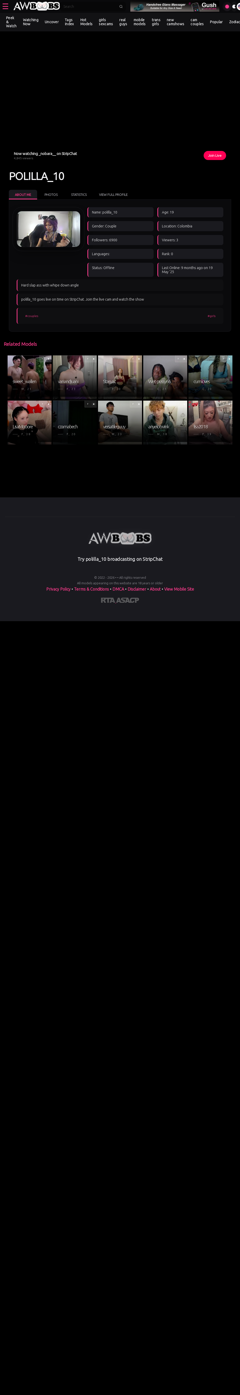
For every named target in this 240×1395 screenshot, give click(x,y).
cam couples (197, 22)
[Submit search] (121, 6)
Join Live (215, 155)
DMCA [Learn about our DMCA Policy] (118, 589)
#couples (31, 316)
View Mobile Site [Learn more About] (179, 589)
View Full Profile (113, 194)
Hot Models (86, 22)
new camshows (175, 22)
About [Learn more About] (156, 589)
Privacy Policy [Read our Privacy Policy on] (58, 589)
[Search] (89, 7)
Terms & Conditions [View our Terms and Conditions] (91, 589)
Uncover (52, 22)
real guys (123, 22)
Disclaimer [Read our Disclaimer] (137, 589)
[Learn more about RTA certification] (108, 601)
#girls (211, 316)
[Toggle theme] (234, 7)
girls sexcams (106, 22)
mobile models (140, 22)
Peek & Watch (11, 22)
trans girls (156, 22)
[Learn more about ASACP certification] (127, 601)
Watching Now (30, 22)
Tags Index (69, 22)
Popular (216, 22)
